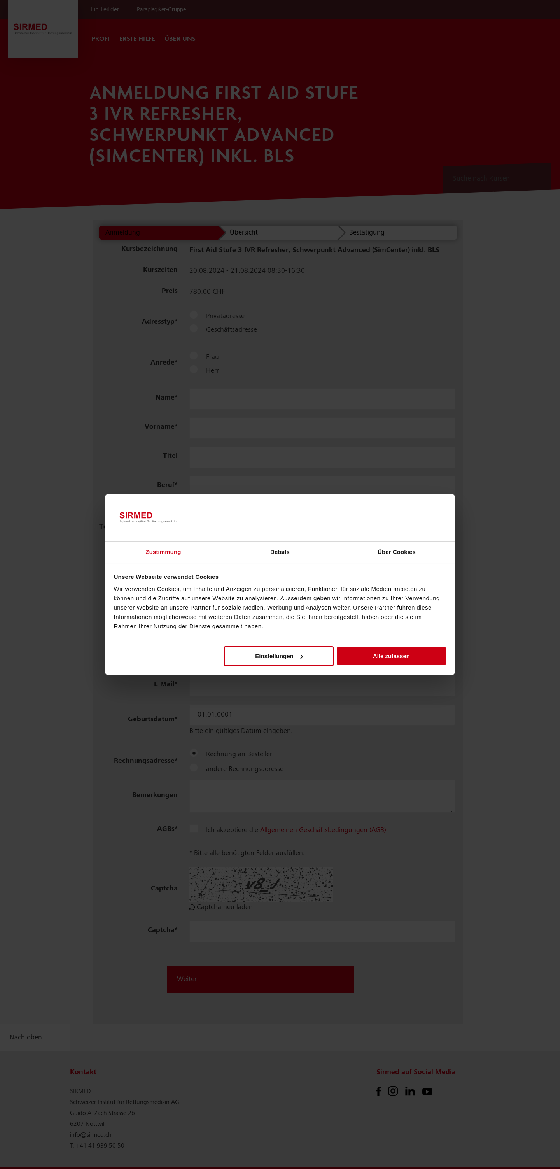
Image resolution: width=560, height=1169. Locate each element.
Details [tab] (280, 552)
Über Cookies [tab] (397, 552)
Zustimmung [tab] (163, 552)
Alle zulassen (391, 656)
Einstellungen (279, 656)
